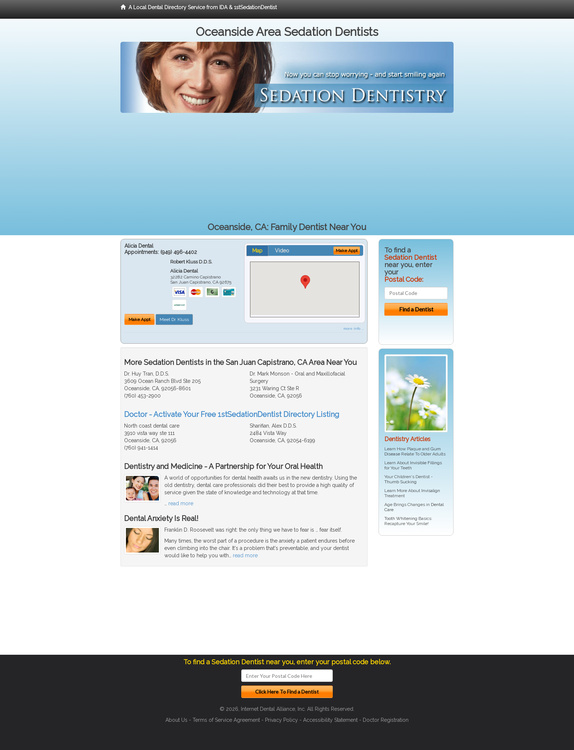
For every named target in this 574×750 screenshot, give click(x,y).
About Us (176, 720)
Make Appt (139, 319)
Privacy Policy (281, 720)
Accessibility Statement (330, 720)
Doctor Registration (386, 720)
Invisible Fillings (426, 462)
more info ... (353, 328)
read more (180, 503)
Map (257, 251)
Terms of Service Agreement (226, 720)
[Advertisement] (287, 168)
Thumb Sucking (400, 481)
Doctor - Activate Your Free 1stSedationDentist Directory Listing (231, 414)
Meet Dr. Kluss (174, 319)
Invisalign (430, 490)
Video (282, 251)
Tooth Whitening (400, 518)
